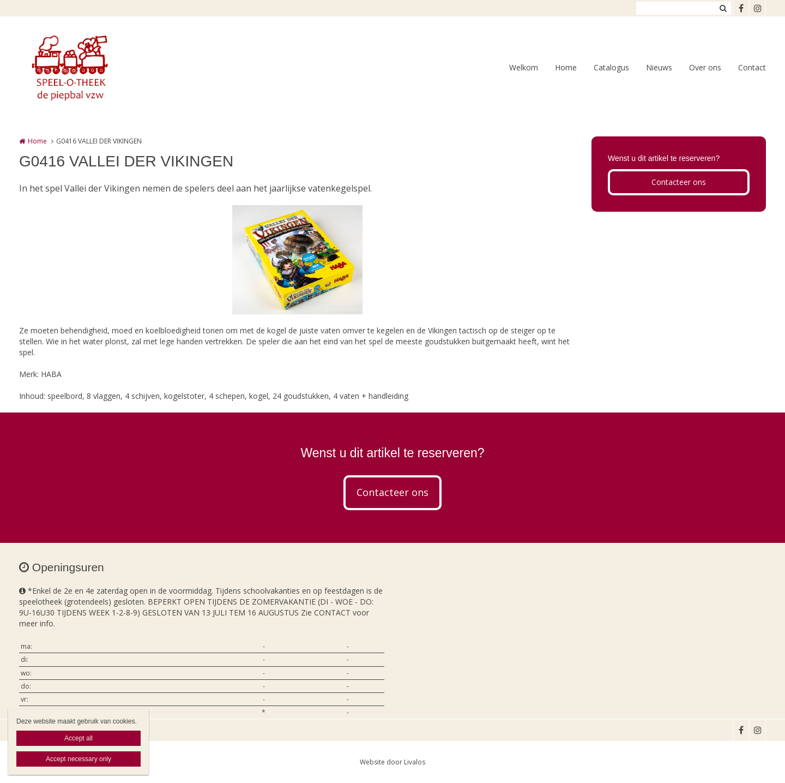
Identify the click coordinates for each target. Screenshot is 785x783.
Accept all (78, 738)
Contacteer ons (678, 182)
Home (566, 67)
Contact (752, 67)
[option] (297, 259)
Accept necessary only (78, 759)
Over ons (705, 67)
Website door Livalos (392, 762)
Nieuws (659, 67)
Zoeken (723, 8)
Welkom (523, 67)
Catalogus (611, 67)
